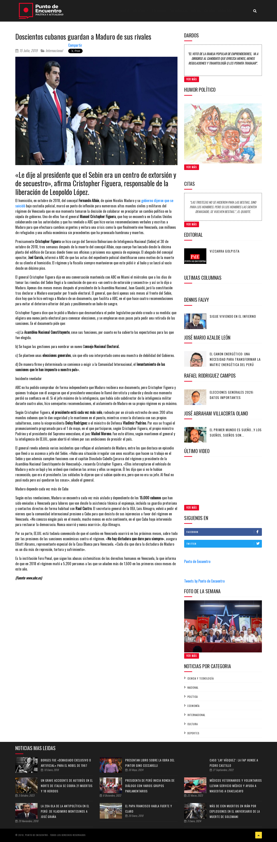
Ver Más (191, 79)
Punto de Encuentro (197, 561)
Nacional (192, 687)
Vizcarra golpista (224, 251)
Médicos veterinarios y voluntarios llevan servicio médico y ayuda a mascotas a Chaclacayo (236, 785)
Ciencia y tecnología (200, 678)
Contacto (243, 10)
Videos (196, 10)
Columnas (159, 10)
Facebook (224, 532)
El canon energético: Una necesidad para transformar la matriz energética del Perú (235, 359)
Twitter (224, 543)
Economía (193, 706)
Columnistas (178, 10)
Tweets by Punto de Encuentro (204, 581)
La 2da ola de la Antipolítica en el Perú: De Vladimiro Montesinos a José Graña (65, 811)
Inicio (126, 10)
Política (192, 696)
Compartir (75, 45)
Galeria (209, 10)
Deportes (193, 733)
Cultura (192, 724)
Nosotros (225, 10)
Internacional (52, 50)
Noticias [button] (139, 10)
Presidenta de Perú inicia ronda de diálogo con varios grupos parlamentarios (150, 785)
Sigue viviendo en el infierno (233, 316)
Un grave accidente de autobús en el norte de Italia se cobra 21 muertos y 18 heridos (67, 785)
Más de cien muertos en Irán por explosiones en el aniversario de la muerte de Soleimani (235, 811)
